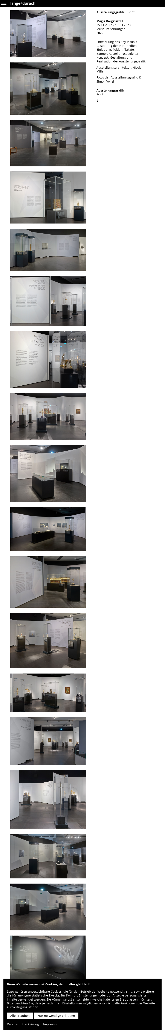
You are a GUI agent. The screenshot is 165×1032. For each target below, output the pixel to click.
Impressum (51, 1024)
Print (131, 12)
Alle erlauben (20, 1016)
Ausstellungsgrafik (110, 12)
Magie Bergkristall (109, 21)
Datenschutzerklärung (23, 1024)
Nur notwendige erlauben (56, 1016)
